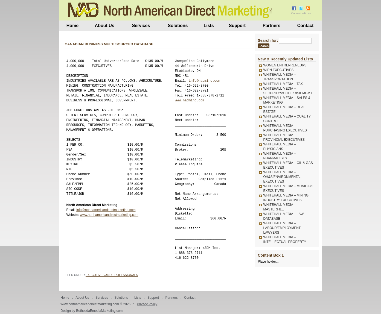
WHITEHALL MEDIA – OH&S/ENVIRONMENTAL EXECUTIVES (282, 176)
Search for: (268, 40)
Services (141, 25)
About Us (104, 25)
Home (72, 25)
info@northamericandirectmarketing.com (105, 210)
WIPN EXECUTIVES (278, 70)
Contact (305, 25)
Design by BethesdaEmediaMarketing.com (92, 311)
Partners (271, 25)
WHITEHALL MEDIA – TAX (283, 84)
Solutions (178, 25)
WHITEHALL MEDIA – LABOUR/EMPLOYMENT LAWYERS (282, 227)
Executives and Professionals (112, 275)
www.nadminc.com (190, 100)
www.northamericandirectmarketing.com (109, 215)
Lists (208, 25)
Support (237, 25)
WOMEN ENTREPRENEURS (285, 65)
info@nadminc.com (204, 80)
